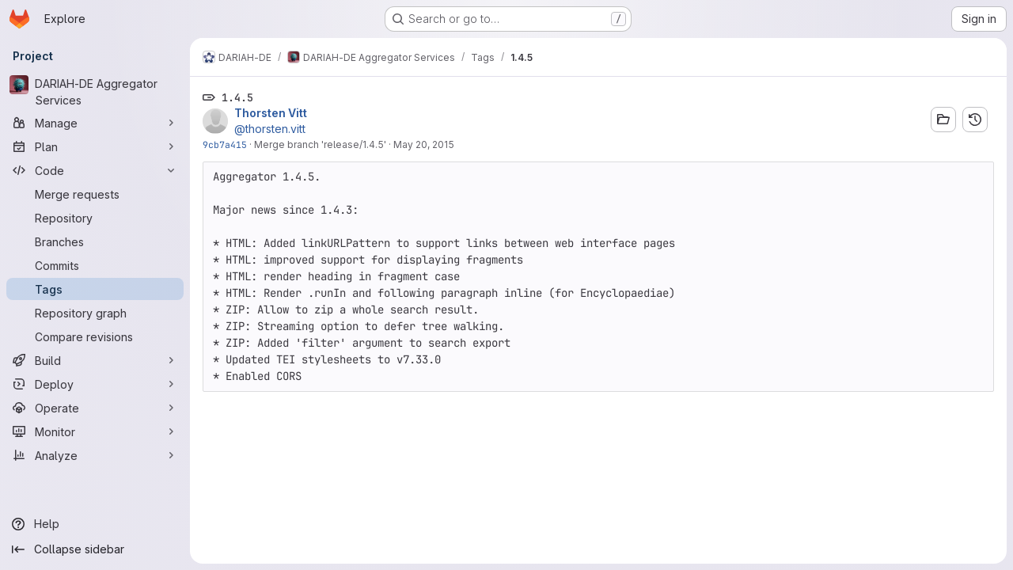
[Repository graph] (95, 313)
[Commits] (95, 265)
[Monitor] (95, 431)
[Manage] (95, 123)
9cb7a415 (225, 144)
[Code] (95, 170)
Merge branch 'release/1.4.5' (320, 144)
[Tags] (95, 289)
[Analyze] (95, 455)
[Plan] (95, 146)
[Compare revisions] (95, 336)
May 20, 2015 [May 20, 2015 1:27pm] (423, 144)
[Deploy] (95, 384)
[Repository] (95, 218)
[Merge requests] (95, 194)
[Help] (95, 524)
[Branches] (95, 241)
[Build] (95, 360)
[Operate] (95, 408)
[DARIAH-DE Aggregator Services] (95, 92)
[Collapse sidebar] (95, 549)
